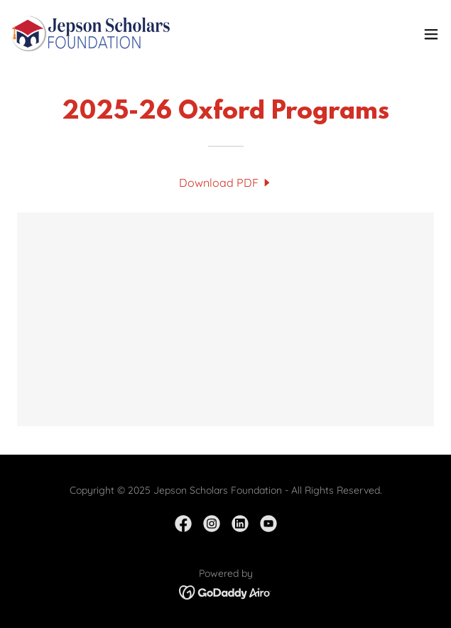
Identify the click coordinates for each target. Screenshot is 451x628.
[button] (431, 34)
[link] (90, 34)
